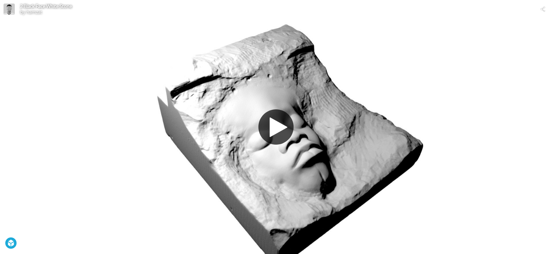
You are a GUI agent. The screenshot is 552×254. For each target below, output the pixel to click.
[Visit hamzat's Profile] (9, 9)
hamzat (34, 12)
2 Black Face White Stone (46, 6)
